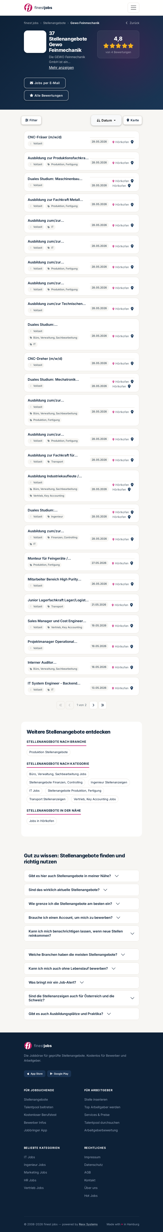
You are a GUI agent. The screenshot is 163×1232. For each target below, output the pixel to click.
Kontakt (89, 1180)
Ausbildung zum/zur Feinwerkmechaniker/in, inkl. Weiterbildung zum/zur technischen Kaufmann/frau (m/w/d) (57, 400)
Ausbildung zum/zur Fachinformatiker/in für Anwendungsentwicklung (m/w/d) (56, 241)
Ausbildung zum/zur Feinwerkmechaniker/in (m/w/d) (54, 434)
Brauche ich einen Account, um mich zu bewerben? (70, 917)
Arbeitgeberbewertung (101, 1130)
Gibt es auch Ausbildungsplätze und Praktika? (66, 1014)
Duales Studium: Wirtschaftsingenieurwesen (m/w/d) (57, 510)
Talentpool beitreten (38, 1107)
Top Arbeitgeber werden (102, 1107)
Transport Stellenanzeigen (47, 799)
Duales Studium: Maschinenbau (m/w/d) (53, 179)
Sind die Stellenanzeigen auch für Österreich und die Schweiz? (71, 998)
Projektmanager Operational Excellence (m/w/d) (51, 641)
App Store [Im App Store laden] (35, 1073)
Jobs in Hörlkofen (41, 821)
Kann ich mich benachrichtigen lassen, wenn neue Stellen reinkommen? (76, 933)
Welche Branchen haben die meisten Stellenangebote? (73, 954)
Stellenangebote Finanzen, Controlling (56, 782)
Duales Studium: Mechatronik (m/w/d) (52, 379)
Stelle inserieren (95, 1099)
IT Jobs (34, 790)
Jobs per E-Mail (45, 83)
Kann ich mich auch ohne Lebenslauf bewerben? (68, 968)
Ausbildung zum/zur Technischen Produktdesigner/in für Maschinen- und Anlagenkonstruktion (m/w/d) (56, 304)
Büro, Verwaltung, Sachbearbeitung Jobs (57, 774)
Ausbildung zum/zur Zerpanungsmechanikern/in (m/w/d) (57, 262)
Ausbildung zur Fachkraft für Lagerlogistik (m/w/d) (51, 455)
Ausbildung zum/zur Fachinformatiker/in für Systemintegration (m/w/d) (50, 220)
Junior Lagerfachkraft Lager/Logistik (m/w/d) (58, 600)
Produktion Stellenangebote (48, 752)
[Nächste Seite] (93, 705)
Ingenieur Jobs (35, 1165)
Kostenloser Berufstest (40, 1115)
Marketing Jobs (35, 1172)
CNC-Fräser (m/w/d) (45, 137)
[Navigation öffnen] (133, 8)
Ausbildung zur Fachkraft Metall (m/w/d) (54, 200)
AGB (87, 1172)
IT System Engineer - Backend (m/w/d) (52, 683)
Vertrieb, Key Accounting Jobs (95, 799)
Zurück (132, 23)
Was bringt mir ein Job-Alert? (52, 982)
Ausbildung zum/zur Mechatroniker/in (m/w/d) (49, 283)
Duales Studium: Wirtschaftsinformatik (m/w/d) (52, 324)
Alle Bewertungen (46, 95)
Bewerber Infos (35, 1122)
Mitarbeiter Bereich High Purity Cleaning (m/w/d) (53, 579)
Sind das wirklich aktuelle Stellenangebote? (64, 890)
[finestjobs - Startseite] (38, 8)
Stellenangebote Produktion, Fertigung (74, 790)
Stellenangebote (54, 23)
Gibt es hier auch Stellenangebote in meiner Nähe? (70, 876)
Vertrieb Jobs (34, 1188)
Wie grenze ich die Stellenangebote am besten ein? (70, 904)
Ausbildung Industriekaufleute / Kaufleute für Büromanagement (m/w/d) (53, 476)
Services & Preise (97, 1115)
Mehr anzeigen (61, 67)
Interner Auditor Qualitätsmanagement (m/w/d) (53, 662)
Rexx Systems (88, 1224)
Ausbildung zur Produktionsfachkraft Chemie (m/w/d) (58, 158)
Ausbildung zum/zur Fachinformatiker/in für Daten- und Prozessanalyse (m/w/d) (56, 531)
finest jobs (31, 23)
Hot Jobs (90, 1195)
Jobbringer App (35, 1130)
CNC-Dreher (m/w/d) (45, 358)
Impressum (92, 1157)
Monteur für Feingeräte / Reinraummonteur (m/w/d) (49, 558)
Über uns (90, 1188)
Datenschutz (93, 1165)
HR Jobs (30, 1180)
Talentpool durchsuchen (101, 1122)
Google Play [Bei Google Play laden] (59, 1073)
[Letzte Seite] (103, 705)
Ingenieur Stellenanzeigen (109, 782)
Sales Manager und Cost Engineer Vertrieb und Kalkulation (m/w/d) (55, 621)
